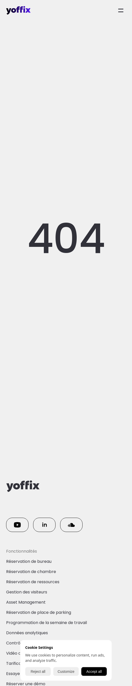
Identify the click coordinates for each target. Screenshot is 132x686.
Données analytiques (27, 633)
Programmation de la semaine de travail (46, 623)
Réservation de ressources (32, 582)
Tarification (17, 663)
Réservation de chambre (31, 572)
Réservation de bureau (28, 561)
